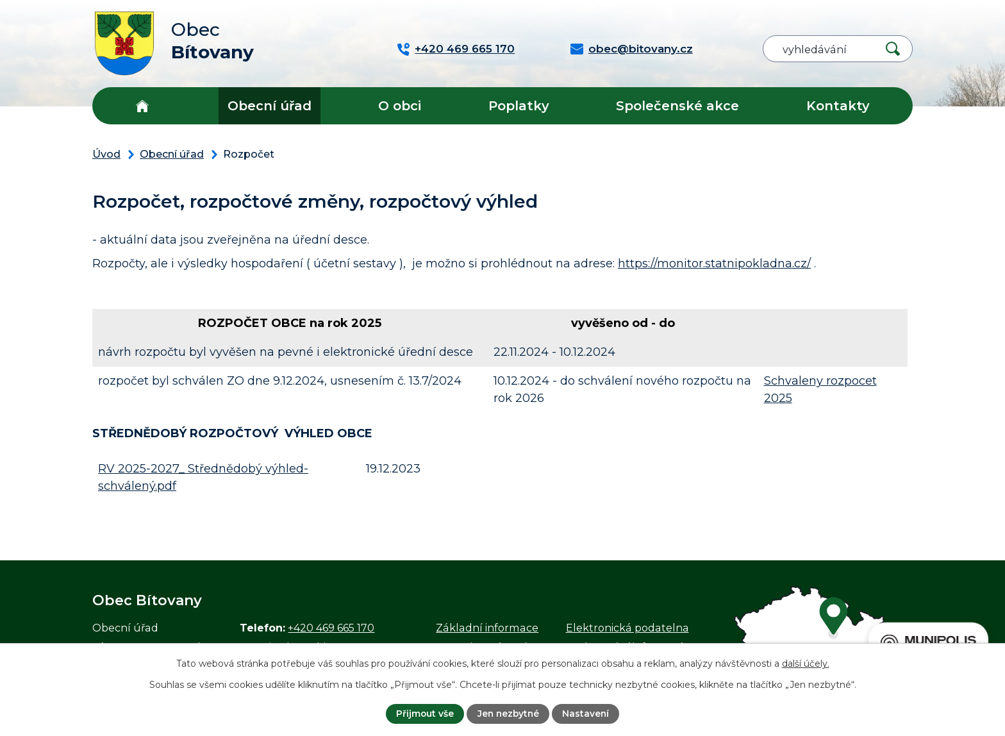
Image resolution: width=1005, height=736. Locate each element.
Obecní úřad (269, 105)
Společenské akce (677, 105)
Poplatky (518, 105)
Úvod (142, 105)
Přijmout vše (423, 713)
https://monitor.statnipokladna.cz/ (714, 263)
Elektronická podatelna (627, 627)
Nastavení (587, 713)
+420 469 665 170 (331, 627)
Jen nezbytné (508, 713)
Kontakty (838, 105)
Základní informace (487, 627)
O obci (399, 105)
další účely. (805, 663)
